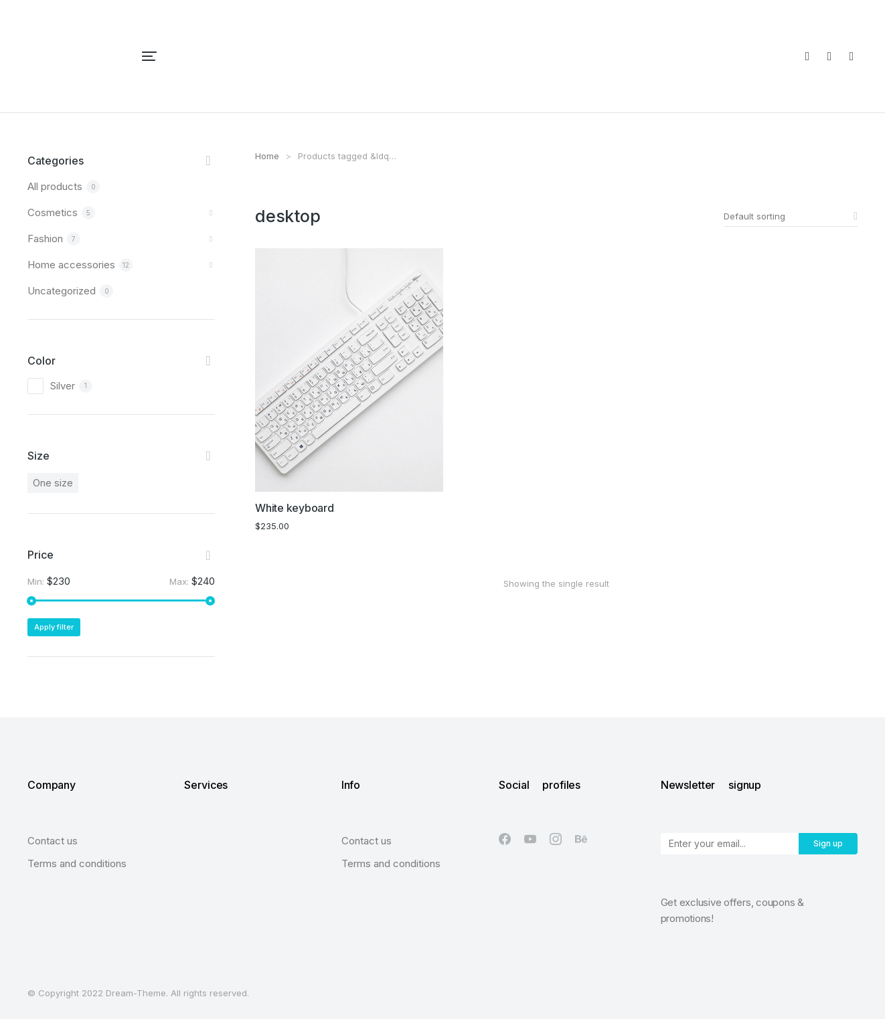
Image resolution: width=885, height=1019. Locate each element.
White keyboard (294, 508)
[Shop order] (791, 216)
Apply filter (54, 627)
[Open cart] (852, 56)
